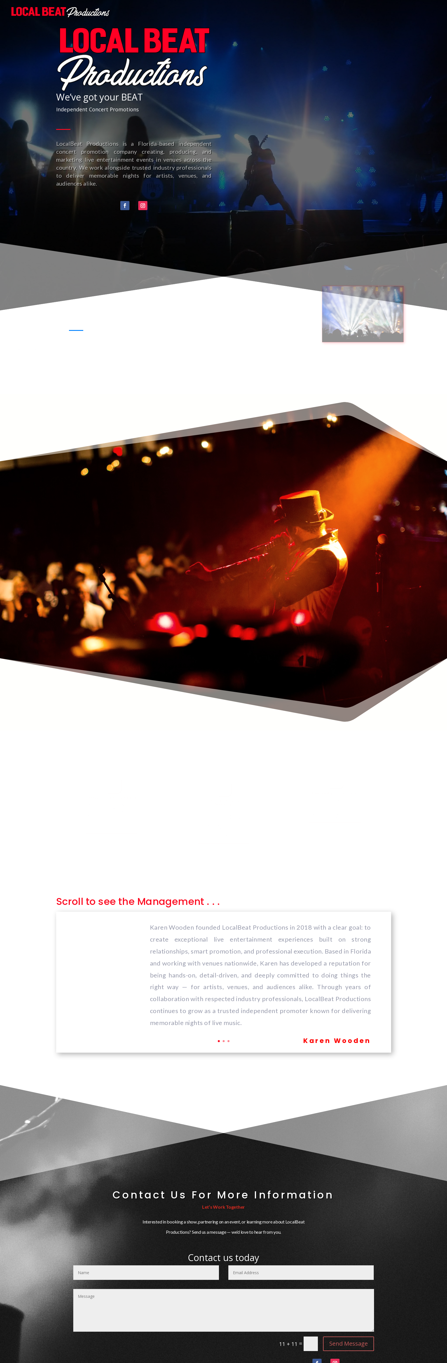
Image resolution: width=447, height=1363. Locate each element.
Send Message (348, 1343)
